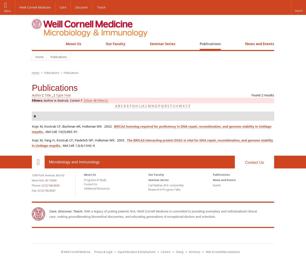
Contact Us (254, 162)
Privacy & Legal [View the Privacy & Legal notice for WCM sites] (103, 252)
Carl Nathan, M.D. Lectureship (166, 185)
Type (59, 95)
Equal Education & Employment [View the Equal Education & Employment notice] (136, 252)
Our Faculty (115, 43)
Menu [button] (7, 11)
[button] (298, 7)
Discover (81, 7)
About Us (73, 43)
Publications (210, 43)
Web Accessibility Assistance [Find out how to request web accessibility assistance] (223, 252)
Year (67, 95)
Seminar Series (162, 43)
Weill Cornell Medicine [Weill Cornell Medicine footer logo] (153, 236)
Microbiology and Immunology (74, 162)
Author (37, 95)
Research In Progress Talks (164, 189)
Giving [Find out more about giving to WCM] (179, 252)
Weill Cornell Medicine (35, 7)
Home (36, 43)
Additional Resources (97, 188)
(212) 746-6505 (51, 185)
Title (47, 95)
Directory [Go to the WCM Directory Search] (194, 252)
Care (63, 7)
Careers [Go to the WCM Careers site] (165, 252)
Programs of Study (95, 180)
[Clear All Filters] (96, 100)
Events (217, 185)
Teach (101, 7)
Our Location (38, 162)
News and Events (259, 43)
